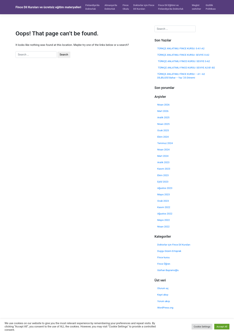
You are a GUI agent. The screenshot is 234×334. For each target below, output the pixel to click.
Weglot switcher (196, 7)
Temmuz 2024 (165, 143)
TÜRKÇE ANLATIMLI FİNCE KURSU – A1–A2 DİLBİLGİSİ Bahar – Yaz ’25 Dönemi (181, 76)
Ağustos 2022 (164, 213)
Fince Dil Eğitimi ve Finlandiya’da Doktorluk (170, 7)
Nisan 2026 (163, 104)
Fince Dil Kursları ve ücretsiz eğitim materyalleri (48, 7)
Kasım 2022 (163, 207)
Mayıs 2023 (163, 194)
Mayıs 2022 (163, 220)
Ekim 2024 (163, 136)
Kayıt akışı (162, 294)
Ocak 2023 (163, 200)
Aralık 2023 (163, 162)
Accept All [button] (221, 326)
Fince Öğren (163, 263)
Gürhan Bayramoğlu (168, 270)
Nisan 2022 (163, 226)
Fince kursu (163, 257)
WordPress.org (165, 307)
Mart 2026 (162, 111)
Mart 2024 (162, 156)
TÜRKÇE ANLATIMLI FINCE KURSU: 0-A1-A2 (180, 48)
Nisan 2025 (163, 124)
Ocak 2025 (163, 130)
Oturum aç (163, 288)
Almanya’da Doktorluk (111, 7)
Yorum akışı (163, 301)
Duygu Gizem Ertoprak (169, 251)
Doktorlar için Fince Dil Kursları (143, 7)
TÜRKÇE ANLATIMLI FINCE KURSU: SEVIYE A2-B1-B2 (186, 67)
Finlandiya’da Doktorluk (92, 7)
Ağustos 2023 (164, 188)
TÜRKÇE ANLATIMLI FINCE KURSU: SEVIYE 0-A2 (183, 54)
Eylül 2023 (162, 181)
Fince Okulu (126, 7)
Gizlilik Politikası (211, 7)
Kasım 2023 (163, 168)
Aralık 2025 (163, 117)
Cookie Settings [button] (202, 326)
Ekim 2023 (163, 175)
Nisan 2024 (163, 149)
